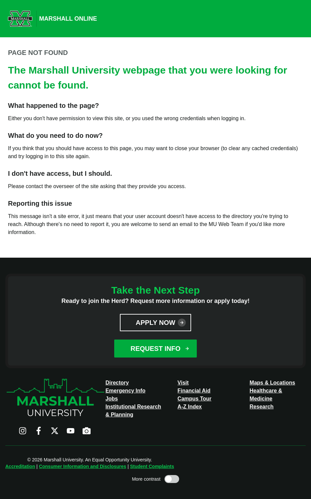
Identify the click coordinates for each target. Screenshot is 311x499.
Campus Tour (194, 398)
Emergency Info (126, 390)
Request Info (155, 348)
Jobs (112, 398)
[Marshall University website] (20, 19)
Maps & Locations (272, 382)
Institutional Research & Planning (133, 410)
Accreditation (20, 466)
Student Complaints (152, 466)
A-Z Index (189, 406)
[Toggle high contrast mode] (171, 479)
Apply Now (155, 322)
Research (262, 406)
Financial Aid (193, 390)
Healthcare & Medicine (266, 394)
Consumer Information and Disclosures (82, 466)
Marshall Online (68, 18)
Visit (183, 382)
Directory (117, 382)
